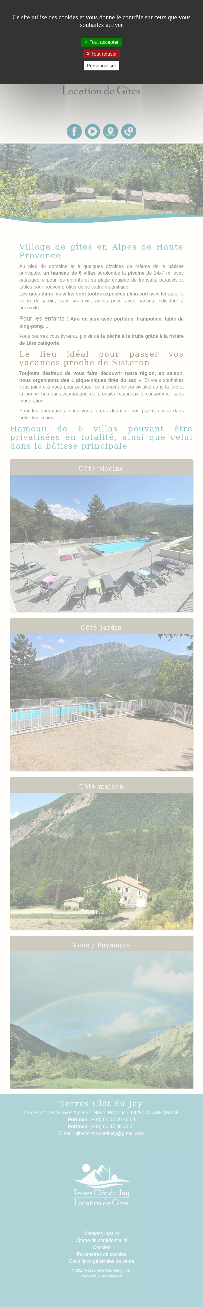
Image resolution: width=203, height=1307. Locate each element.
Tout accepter (101, 42)
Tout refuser (101, 53)
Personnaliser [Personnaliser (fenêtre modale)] (101, 65)
